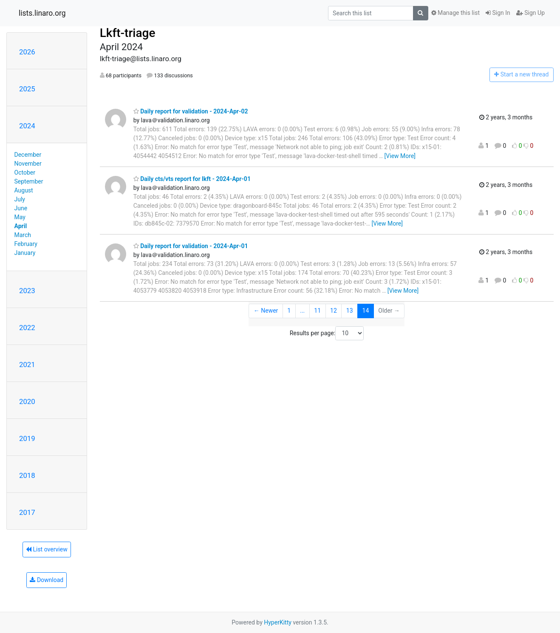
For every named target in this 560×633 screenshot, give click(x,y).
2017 (27, 512)
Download (46, 579)
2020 (27, 401)
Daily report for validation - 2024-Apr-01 (190, 246)
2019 (27, 438)
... (302, 310)
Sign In (498, 12)
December (28, 154)
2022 (27, 327)
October (24, 172)
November (28, 163)
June (21, 208)
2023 (27, 290)
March (22, 235)
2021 (27, 364)
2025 (27, 89)
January (25, 252)
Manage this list (455, 12)
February (25, 243)
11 (317, 310)
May (19, 217)
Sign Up (530, 12)
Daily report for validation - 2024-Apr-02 (190, 111)
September (28, 181)
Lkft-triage (128, 33)
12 (333, 310)
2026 (27, 52)
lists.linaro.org (42, 13)
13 (349, 310)
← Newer (266, 310)
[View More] (400, 156)
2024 (27, 126)
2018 (27, 475)
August (23, 190)
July (19, 199)
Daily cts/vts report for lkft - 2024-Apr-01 (192, 178)
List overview (47, 549)
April (20, 226)
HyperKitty (277, 622)
